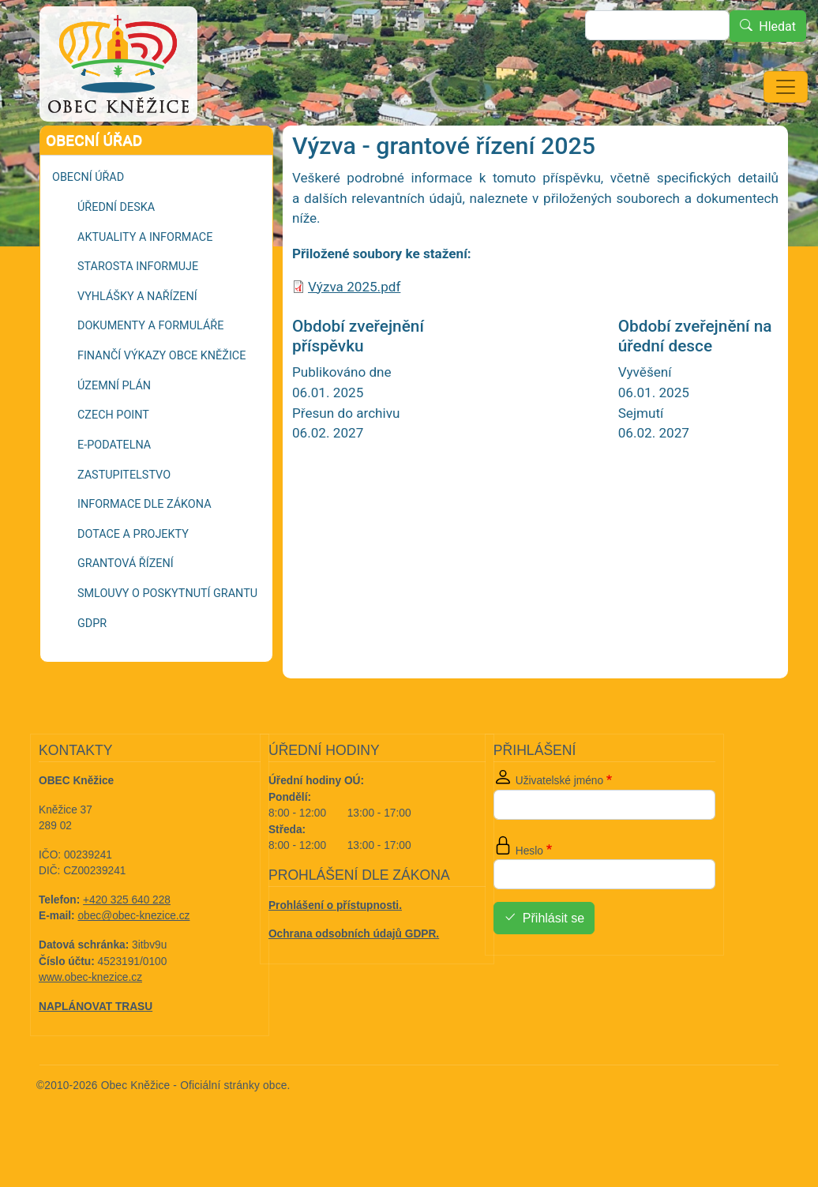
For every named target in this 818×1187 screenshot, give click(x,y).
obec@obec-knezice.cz (134, 960)
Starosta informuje (137, 310)
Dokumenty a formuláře (150, 370)
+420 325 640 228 (127, 944)
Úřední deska (116, 251)
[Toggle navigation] (786, 87)
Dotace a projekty (133, 578)
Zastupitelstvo (124, 519)
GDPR (92, 667)
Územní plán (114, 430)
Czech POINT (113, 459)
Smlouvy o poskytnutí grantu (167, 637)
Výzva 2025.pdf (354, 331)
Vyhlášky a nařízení (137, 340)
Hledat (777, 26)
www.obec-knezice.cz (90, 1021)
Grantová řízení (151, 146)
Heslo (529, 895)
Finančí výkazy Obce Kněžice (161, 400)
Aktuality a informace (144, 281)
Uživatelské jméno (559, 825)
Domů (75, 147)
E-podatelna (114, 489)
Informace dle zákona (144, 548)
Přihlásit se (553, 963)
